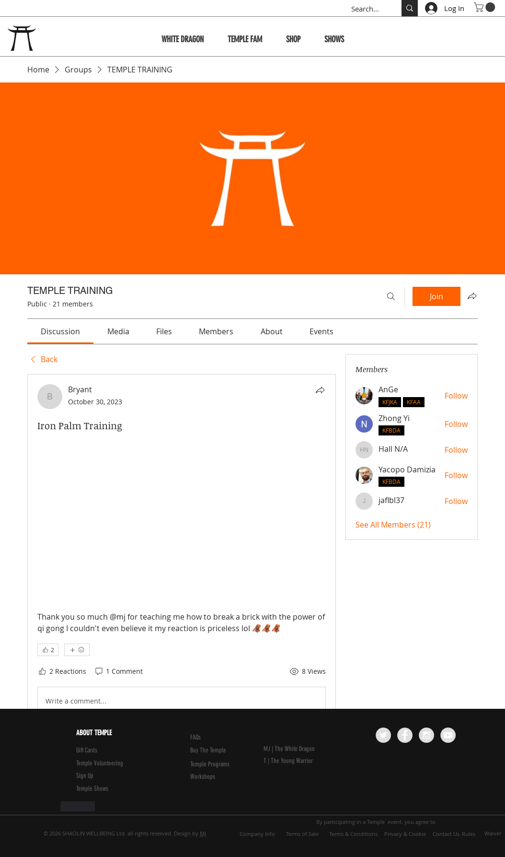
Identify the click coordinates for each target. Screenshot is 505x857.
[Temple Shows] (99, 789)
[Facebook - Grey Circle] (405, 735)
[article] (181, 598)
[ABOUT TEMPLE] (121, 733)
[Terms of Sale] (302, 833)
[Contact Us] (446, 833)
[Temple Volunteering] (122, 763)
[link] (60, 331)
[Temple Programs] (213, 764)
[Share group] (472, 296)
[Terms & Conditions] (353, 833)
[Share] (320, 390)
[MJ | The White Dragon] (310, 749)
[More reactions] (77, 650)
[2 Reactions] (61, 671)
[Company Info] (257, 833)
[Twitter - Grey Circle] (383, 735)
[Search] (391, 296)
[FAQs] (213, 737)
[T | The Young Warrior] (310, 761)
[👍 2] (47, 650)
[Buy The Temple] (214, 750)
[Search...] (366, 9)
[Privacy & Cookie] (404, 833)
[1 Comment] (118, 671)
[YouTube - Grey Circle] (448, 735)
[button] (485, 7)
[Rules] (468, 833)
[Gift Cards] (99, 750)
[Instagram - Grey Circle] (426, 735)
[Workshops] (213, 777)
